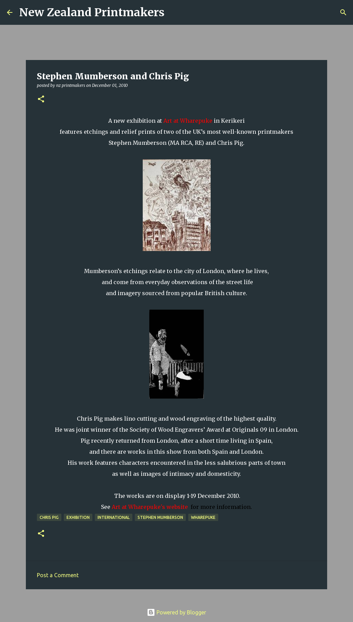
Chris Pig (49, 517)
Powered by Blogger (176, 612)
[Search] (174, 12)
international (114, 517)
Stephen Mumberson (160, 517)
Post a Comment (58, 575)
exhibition (78, 517)
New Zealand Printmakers (91, 12)
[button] (41, 99)
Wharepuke (203, 517)
